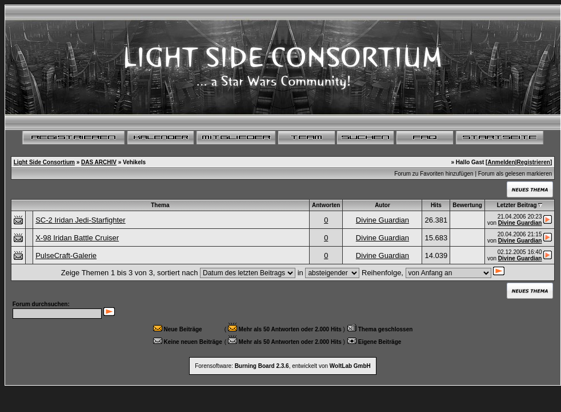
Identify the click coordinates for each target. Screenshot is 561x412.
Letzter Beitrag (517, 205)
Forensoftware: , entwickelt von (283, 366)
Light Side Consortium (44, 162)
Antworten (326, 205)
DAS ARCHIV (99, 162)
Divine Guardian (382, 220)
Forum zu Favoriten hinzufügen (433, 174)
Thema (160, 205)
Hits (436, 205)
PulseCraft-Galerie (66, 255)
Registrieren (533, 162)
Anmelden (501, 162)
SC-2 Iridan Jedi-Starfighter (80, 220)
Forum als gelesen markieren (515, 174)
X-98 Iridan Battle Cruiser (77, 237)
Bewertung (467, 205)
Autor (382, 205)
